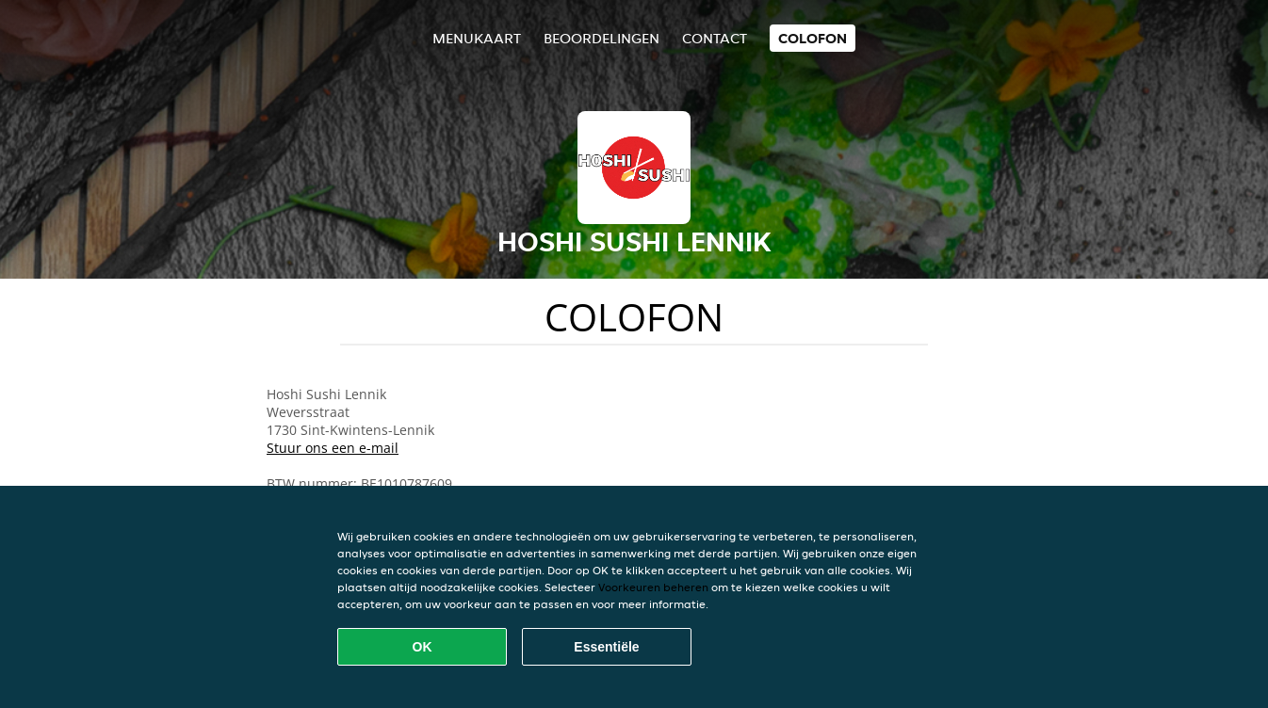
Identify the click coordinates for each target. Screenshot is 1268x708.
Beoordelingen (601, 38)
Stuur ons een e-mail (332, 448)
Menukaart (476, 38)
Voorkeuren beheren (653, 587)
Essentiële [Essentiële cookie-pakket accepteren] (606, 646)
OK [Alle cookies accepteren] (422, 646)
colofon (812, 38)
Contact (714, 38)
